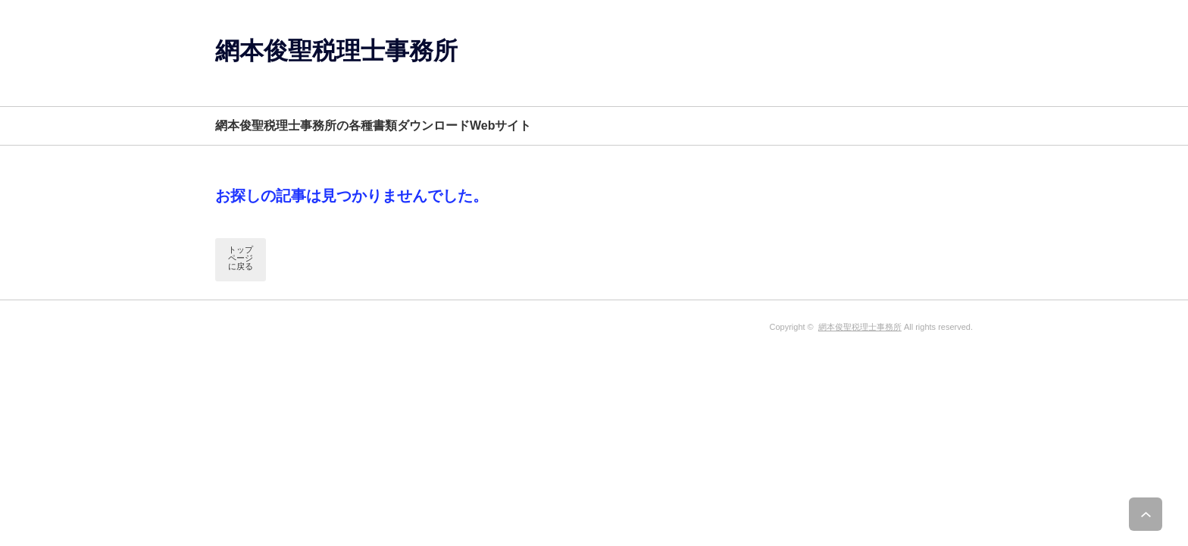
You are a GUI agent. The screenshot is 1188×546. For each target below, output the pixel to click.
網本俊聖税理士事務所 (336, 50)
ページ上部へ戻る (1156, 514)
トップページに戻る (240, 258)
